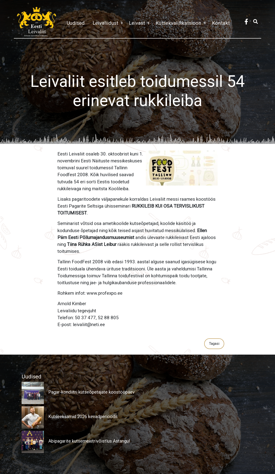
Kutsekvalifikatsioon (182, 23)
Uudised (76, 23)
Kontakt (221, 23)
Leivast (140, 23)
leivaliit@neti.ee (89, 324)
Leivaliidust (109, 23)
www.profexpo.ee (104, 293)
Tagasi (214, 343)
